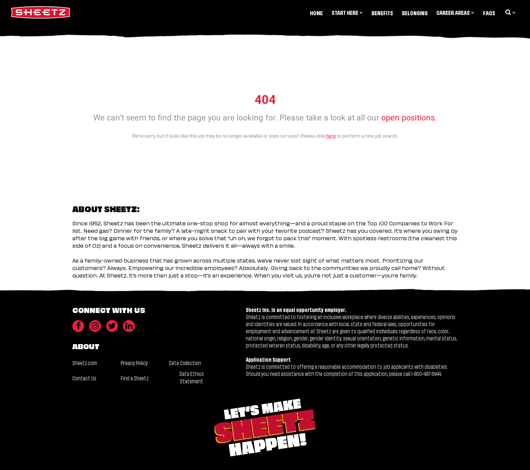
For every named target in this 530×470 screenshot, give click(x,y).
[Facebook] (78, 326)
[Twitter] (112, 326)
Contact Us (84, 377)
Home (316, 13)
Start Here (347, 12)
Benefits (382, 13)
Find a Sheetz (135, 378)
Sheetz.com (84, 362)
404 (265, 100)
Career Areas (455, 12)
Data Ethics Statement (191, 377)
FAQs (489, 13)
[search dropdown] (510, 12)
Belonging (415, 13)
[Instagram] (95, 326)
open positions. (409, 117)
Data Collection (185, 362)
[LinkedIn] (129, 326)
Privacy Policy (134, 362)
